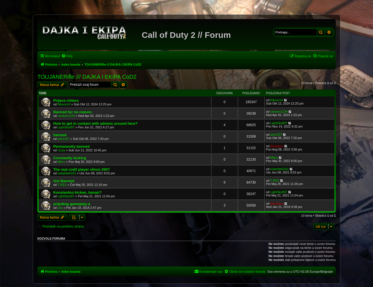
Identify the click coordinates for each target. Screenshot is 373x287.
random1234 (66, 115)
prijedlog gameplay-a (71, 204)
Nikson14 (64, 104)
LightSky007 (66, 127)
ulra (60, 207)
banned (59, 135)
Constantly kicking (69, 158)
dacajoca (276, 146)
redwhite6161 (67, 173)
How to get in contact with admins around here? (95, 123)
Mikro (61, 161)
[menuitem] (67, 56)
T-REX (62, 184)
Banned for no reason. (72, 112)
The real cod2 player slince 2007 (81, 169)
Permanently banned (71, 146)
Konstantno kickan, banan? (77, 192)
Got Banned (63, 181)
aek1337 (63, 138)
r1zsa (61, 150)
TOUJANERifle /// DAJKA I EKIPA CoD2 (86, 77)
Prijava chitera (65, 100)
